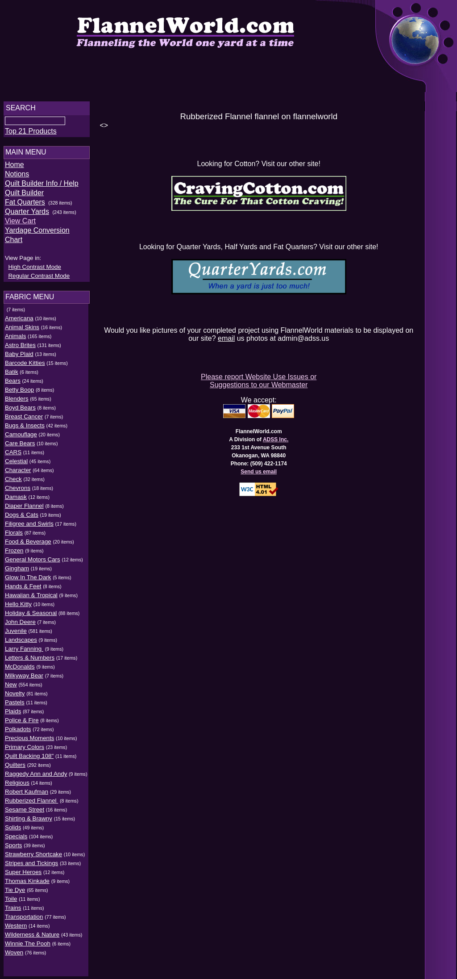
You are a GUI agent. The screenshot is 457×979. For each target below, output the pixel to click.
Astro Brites (20, 338)
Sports (13, 838)
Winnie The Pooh (27, 936)
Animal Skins (22, 320)
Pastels (15, 695)
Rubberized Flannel (31, 794)
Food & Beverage (28, 534)
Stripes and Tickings (31, 856)
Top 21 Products (31, 134)
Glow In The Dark (28, 570)
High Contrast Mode (34, 260)
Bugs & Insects (25, 418)
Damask (16, 490)
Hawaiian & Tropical (31, 588)
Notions (17, 176)
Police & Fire (22, 713)
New (11, 677)
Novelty (15, 686)
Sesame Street (24, 802)
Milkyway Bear (24, 668)
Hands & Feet (23, 579)
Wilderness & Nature (32, 928)
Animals (15, 329)
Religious (17, 776)
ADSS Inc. (278, 438)
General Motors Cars (32, 552)
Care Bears (20, 436)
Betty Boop (19, 383)
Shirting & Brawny (28, 811)
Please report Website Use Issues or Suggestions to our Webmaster (261, 379)
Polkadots (18, 722)
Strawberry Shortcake (33, 847)
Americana (19, 311)
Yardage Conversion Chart (47, 233)
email (228, 337)
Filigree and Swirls (29, 517)
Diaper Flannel (24, 499)
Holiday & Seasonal (31, 606)
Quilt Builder (24, 195)
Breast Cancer (24, 409)
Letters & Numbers (29, 651)
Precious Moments (29, 731)
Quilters (15, 758)
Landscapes (21, 633)
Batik (11, 365)
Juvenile (16, 624)
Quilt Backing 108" (29, 749)
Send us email (261, 470)
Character (18, 463)
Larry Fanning (24, 642)
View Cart (20, 223)
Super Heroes (23, 865)
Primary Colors (24, 740)
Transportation (24, 910)
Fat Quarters (25, 205)
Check (13, 472)
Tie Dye (15, 883)
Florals (14, 526)
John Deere (20, 615)
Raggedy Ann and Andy (36, 767)
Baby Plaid (19, 347)
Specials (16, 829)
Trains (13, 901)
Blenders (17, 392)
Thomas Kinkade (27, 874)
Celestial (16, 454)
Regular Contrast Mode (39, 269)
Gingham (17, 561)
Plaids (13, 704)
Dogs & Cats (21, 508)
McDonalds (20, 660)
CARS (13, 445)
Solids (13, 820)
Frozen (14, 543)
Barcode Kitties (25, 356)
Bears (13, 374)
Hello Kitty (18, 597)
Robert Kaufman (26, 785)
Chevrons (17, 481)
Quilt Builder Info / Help (42, 186)
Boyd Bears (20, 400)
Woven (14, 945)
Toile (11, 892)
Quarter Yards (27, 214)
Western (16, 919)
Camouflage (21, 427)
